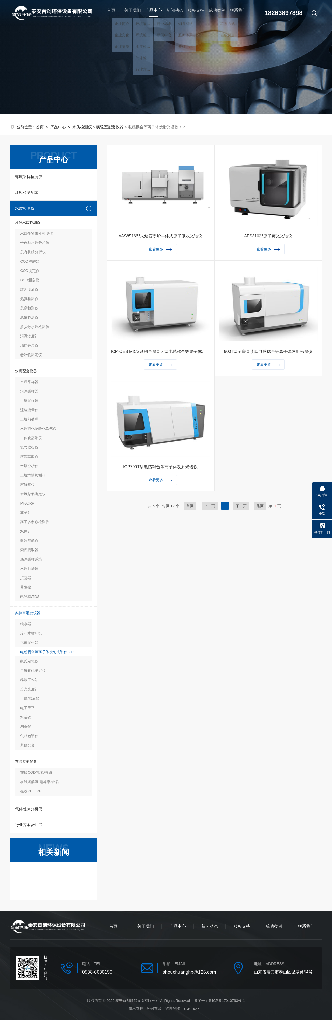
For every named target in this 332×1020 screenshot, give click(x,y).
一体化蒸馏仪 (31, 438)
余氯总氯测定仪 (33, 494)
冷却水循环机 (31, 633)
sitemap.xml (193, 1008)
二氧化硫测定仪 (33, 670)
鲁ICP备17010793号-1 (227, 1000)
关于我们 (129, 13)
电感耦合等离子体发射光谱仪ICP (46, 652)
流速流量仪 (29, 410)
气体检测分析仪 (28, 809)
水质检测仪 (82, 127)
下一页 (241, 506)
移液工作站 (29, 680)
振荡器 (25, 578)
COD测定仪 (29, 271)
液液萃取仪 (29, 457)
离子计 (25, 513)
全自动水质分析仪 (34, 243)
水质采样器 (29, 382)
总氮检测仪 (29, 317)
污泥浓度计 (29, 336)
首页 (108, 13)
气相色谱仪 (29, 736)
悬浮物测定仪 (31, 355)
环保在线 (154, 1008)
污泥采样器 (29, 391)
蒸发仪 (25, 587)
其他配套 (27, 745)
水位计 (25, 531)
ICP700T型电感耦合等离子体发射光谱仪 (160, 468)
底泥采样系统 (31, 559)
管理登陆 (172, 1008)
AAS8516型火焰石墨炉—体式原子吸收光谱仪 (161, 237)
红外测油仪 (29, 289)
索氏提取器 (29, 550)
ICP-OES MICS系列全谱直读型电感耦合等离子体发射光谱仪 (160, 352)
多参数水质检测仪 (34, 327)
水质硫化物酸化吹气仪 (38, 429)
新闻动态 (172, 13)
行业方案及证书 (28, 824)
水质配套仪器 (26, 371)
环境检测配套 (26, 192)
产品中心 (151, 16)
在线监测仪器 (26, 761)
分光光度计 (29, 689)
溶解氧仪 (27, 485)
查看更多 (160, 250)
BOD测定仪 (29, 280)
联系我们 (236, 13)
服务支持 (193, 13)
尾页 (260, 506)
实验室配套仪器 (109, 127)
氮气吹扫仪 (29, 447)
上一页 (209, 506)
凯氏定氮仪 (29, 661)
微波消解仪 (29, 541)
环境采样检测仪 (28, 176)
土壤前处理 (29, 419)
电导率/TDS (29, 597)
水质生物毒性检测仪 (36, 233)
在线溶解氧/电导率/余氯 (39, 782)
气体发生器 (29, 642)
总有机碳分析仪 (33, 252)
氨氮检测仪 (29, 299)
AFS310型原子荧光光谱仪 (268, 237)
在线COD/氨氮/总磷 (36, 772)
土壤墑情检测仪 (33, 475)
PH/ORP (27, 503)
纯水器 (25, 624)
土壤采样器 (29, 401)
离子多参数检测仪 (34, 522)
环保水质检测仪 (27, 222)
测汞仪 (25, 726)
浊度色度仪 (29, 345)
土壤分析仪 (29, 466)
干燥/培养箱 (29, 698)
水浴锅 (25, 717)
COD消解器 (29, 261)
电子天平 (27, 708)
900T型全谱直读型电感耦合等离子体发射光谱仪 (268, 352)
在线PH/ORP (31, 791)
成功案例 (215, 13)
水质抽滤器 (29, 569)
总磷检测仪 (29, 308)
